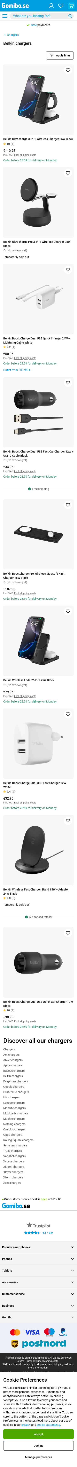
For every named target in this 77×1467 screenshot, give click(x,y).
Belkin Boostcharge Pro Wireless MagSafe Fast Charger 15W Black (33, 575)
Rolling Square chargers (18, 1140)
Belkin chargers (13, 1076)
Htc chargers (11, 1097)
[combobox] (42, 16)
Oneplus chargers (14, 1129)
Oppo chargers (12, 1134)
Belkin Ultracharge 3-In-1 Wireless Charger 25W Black (38, 139)
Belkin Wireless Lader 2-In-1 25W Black (28, 680)
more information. (38, 1367)
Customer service (38, 1294)
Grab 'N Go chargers (16, 1092)
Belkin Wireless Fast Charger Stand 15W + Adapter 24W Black (36, 891)
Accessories (38, 1282)
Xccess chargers (13, 1161)
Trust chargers (12, 1150)
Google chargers (13, 1086)
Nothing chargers (14, 1124)
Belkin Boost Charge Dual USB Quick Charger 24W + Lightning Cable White (36, 340)
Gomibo (38, 1317)
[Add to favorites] (68, 70)
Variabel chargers (14, 1156)
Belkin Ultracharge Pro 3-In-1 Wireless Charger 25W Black (36, 244)
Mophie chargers (14, 1118)
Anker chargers (13, 1060)
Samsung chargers (15, 1145)
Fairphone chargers (15, 1081)
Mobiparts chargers (15, 1113)
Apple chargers (12, 1065)
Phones (38, 1258)
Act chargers (11, 1054)
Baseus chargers (14, 1070)
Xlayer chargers (13, 1172)
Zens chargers (12, 1182)
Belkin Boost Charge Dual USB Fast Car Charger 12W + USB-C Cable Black (38, 453)
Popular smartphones (38, 1247)
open (44, 1199)
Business (38, 1305)
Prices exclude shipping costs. (42, 1361)
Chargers (11, 35)
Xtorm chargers (13, 1177)
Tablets (38, 1270)
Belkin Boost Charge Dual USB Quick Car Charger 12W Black (38, 1003)
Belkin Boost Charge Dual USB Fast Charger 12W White (34, 785)
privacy (26, 1424)
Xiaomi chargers (13, 1166)
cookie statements (48, 1424)
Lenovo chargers (14, 1102)
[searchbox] (39, 16)
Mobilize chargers (14, 1108)
